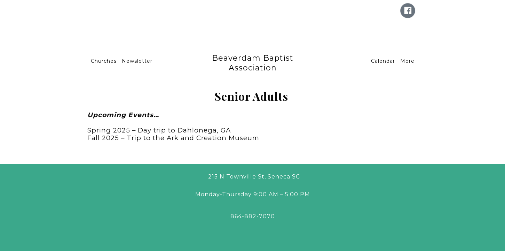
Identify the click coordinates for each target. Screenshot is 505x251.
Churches (104, 61)
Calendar (383, 61)
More (407, 61)
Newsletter (137, 61)
